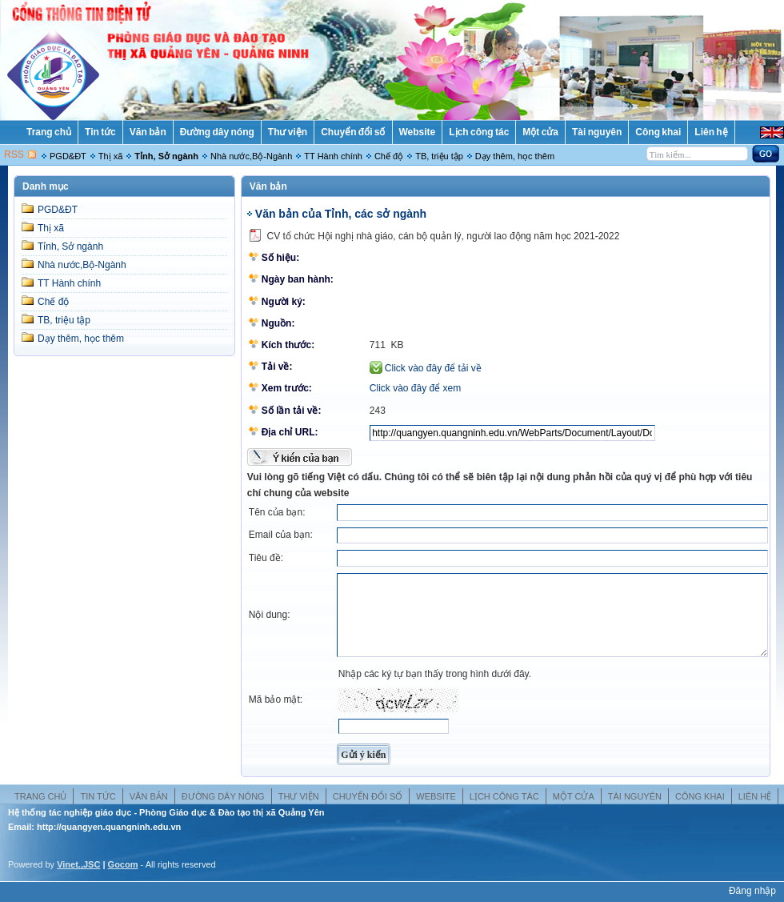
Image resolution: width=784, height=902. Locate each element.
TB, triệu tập (439, 156)
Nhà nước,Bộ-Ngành (251, 156)
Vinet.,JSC (78, 864)
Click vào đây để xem (415, 388)
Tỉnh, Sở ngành (166, 156)
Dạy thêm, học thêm (514, 156)
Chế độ (388, 156)
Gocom (123, 864)
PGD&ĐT (68, 156)
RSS (14, 154)
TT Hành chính (333, 156)
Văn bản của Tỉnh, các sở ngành (340, 213)
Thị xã (110, 156)
